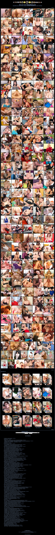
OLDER (5, 460)
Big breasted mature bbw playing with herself (13, 508)
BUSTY (5, 459)
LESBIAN (5, 466)
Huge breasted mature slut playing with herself (12, 481)
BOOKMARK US (3, 371)
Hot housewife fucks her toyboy (12, 462)
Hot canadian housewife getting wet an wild (13, 452)
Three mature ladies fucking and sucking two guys (10, 489)
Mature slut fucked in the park (11, 511)
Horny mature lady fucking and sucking (9, 523)
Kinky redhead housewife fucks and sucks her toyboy (14, 468)
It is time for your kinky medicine (8, 443)
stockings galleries (27, 399)
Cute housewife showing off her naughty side (15, 519)
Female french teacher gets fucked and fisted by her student (11, 450)
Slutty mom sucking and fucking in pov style (11, 490)
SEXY (7, 460)
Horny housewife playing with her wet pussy (13, 445)
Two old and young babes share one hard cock (9, 451)
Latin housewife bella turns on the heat (13, 504)
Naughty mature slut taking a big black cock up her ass (15, 453)
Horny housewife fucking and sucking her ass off (16, 496)
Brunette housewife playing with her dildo (16, 480)
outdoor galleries (37, 413)
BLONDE (5, 469)
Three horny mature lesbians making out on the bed (13, 466)
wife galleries (48, 413)
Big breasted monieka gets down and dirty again (13, 477)
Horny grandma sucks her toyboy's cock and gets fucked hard (14, 505)
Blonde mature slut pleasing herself (11, 469)
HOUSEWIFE (7, 444)
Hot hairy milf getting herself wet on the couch (13, 465)
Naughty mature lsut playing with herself (9, 461)
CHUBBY (9, 459)
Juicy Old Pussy (6, 439)
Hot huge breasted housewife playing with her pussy (16, 512)
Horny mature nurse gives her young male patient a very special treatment (13, 446)
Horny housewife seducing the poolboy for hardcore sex (15, 454)
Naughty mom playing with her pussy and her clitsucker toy (15, 457)
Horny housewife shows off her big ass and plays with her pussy (17, 491)
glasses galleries (27, 427)
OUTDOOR (5, 511)
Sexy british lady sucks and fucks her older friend (15, 460)
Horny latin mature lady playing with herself (9, 484)
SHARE (52, 7)
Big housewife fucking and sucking (12, 498)
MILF (5, 458)
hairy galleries (38, 399)
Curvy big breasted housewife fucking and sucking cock (17, 500)
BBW (7, 459)
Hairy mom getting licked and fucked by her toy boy (16, 473)
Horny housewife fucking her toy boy (14, 513)
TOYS (5, 444)
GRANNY (5, 505)
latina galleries (38, 427)
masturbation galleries (16, 427)
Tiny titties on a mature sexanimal (8, 438)
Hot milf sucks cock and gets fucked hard (11, 497)
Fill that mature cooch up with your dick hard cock (10, 516)
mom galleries (18, 413)
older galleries (28, 413)
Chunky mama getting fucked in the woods (14, 515)
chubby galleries (7, 413)
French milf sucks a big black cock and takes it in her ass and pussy (18, 506)
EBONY (5, 453)
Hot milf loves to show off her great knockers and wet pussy (13, 483)
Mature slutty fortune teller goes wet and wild (9, 467)
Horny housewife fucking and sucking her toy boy (16, 444)
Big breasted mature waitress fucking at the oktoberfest (13, 493)
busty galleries (18, 399)
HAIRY (6, 465)
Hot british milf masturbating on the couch (11, 522)
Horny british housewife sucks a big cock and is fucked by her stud (16, 520)
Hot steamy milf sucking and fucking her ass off (13, 476)
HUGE (5, 481)
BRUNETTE (9, 480)
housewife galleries (7, 399)
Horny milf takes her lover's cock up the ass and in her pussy (14, 458)
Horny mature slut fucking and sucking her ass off (12, 485)
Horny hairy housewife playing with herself (15, 474)
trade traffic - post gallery (27, 530)
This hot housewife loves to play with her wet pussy (14, 482)
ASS (7, 453)
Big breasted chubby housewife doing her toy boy (17, 459)
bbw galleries (48, 399)
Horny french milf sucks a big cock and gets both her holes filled (14, 514)
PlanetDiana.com (31, 4)
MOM (5, 457)
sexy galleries (8, 427)
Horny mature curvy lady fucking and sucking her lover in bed (11, 475)
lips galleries (48, 427)
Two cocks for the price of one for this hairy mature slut (13, 521)
